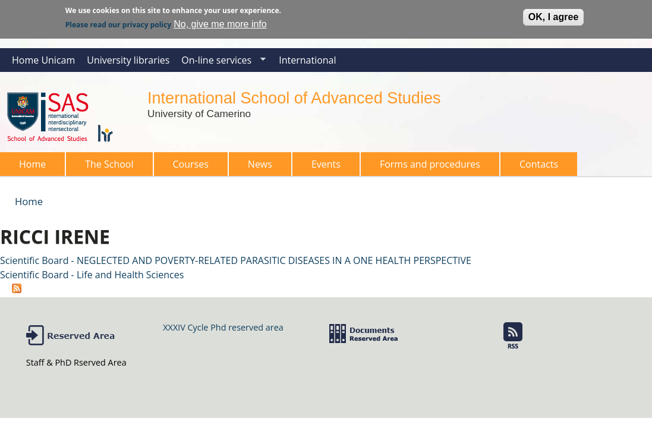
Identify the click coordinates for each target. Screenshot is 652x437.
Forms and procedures (426, 167)
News (260, 164)
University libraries (128, 60)
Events (326, 164)
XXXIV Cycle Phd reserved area (223, 327)
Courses (187, 167)
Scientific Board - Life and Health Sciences (92, 274)
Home (32, 164)
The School (105, 167)
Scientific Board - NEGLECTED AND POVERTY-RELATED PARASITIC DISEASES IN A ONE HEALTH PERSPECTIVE (235, 260)
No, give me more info (220, 22)
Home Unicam (43, 60)
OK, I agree (553, 15)
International (307, 60)
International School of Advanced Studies (293, 98)
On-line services (220, 63)
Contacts (538, 164)
